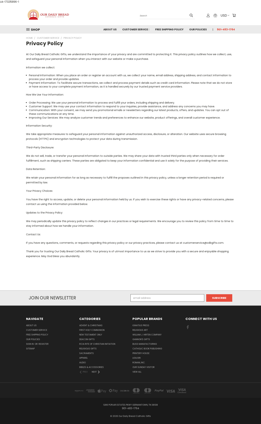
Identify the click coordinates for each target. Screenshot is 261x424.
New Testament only (90, 334)
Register (44, 343)
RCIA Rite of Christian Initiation (97, 343)
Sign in (30, 343)
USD (225, 15)
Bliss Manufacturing (144, 343)
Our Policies (198, 29)
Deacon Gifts (87, 339)
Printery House (140, 353)
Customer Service (135, 29)
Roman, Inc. (138, 362)
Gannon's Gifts (141, 339)
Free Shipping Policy (169, 29)
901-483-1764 (226, 29)
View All (136, 371)
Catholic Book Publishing (147, 348)
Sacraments (86, 353)
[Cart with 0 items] (234, 15)
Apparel (83, 357)
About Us (110, 29)
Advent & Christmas (90, 325)
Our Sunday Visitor (143, 367)
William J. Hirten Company (147, 334)
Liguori (136, 357)
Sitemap (30, 348)
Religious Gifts (88, 348)
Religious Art (140, 330)
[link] (130, 283)
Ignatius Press (140, 325)
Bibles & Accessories (91, 367)
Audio (82, 362)
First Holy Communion (92, 330)
